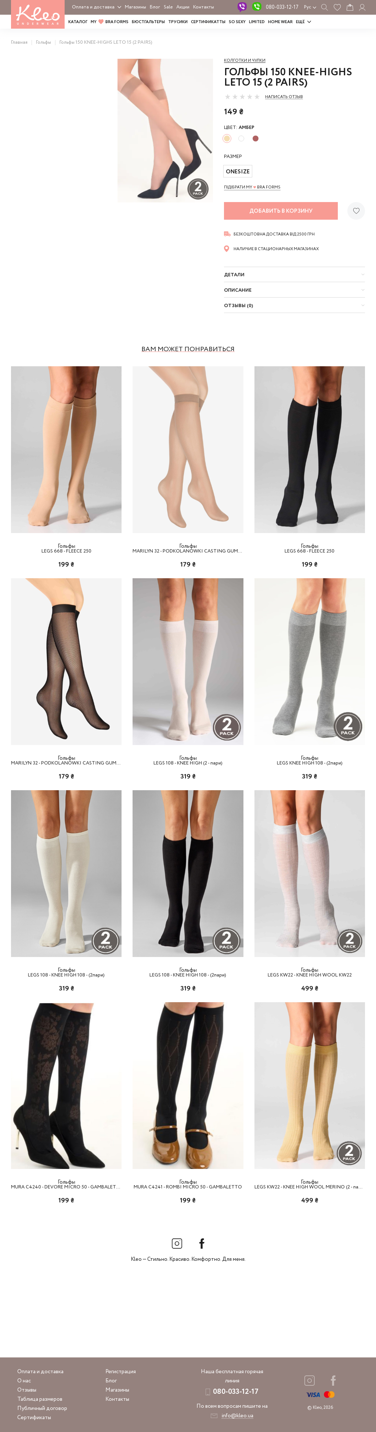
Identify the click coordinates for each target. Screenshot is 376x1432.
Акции (182, 7)
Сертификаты (34, 1418)
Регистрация (120, 1372)
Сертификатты (208, 22)
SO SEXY (237, 22)
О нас (24, 1381)
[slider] (242, 96)
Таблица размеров (39, 1399)
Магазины (135, 7)
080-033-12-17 (282, 7)
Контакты (203, 7)
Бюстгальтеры (148, 22)
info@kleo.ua (237, 1416)
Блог (155, 7)
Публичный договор (42, 1408)
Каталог (77, 22)
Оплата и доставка (93, 7)
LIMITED (257, 22)
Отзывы (26, 1390)
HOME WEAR (280, 22)
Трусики (178, 22)
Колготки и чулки (244, 61)
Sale (168, 7)
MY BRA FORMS (110, 22)
